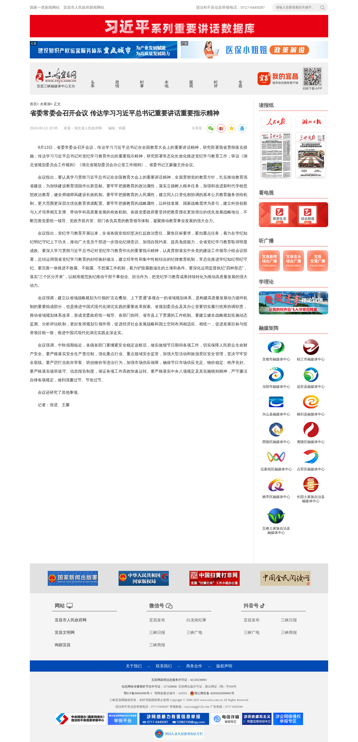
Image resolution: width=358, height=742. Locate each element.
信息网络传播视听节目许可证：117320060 (149, 686)
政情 (117, 80)
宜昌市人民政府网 (71, 620)
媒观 (191, 80)
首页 (33, 104)
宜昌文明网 (65, 632)
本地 (167, 80)
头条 (93, 80)
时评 (216, 80)
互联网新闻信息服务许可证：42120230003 (179, 680)
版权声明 (224, 666)
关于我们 (134, 666)
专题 (240, 80)
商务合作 (194, 666)
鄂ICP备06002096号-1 (138, 693)
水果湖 (45, 104)
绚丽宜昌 (63, 645)
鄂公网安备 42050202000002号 (212, 693)
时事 (142, 80)
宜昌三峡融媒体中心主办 (56, 86)
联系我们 (164, 666)
